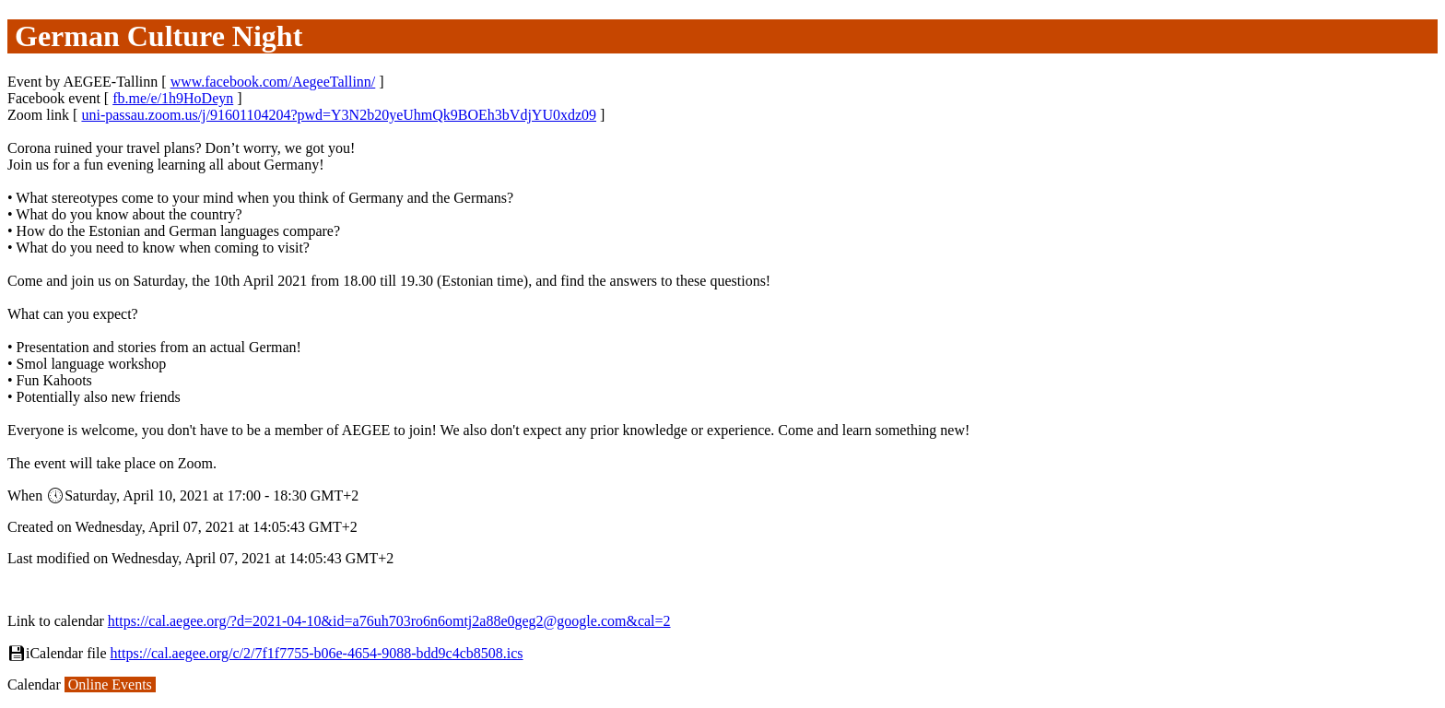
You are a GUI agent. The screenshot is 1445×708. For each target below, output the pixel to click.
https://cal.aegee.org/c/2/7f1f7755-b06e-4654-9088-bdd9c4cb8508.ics (317, 653)
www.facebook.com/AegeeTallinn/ (273, 81)
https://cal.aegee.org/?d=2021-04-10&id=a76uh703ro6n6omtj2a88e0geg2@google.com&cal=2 (389, 621)
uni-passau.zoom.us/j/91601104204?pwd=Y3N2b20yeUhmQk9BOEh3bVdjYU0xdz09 (338, 115)
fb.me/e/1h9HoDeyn (172, 98)
